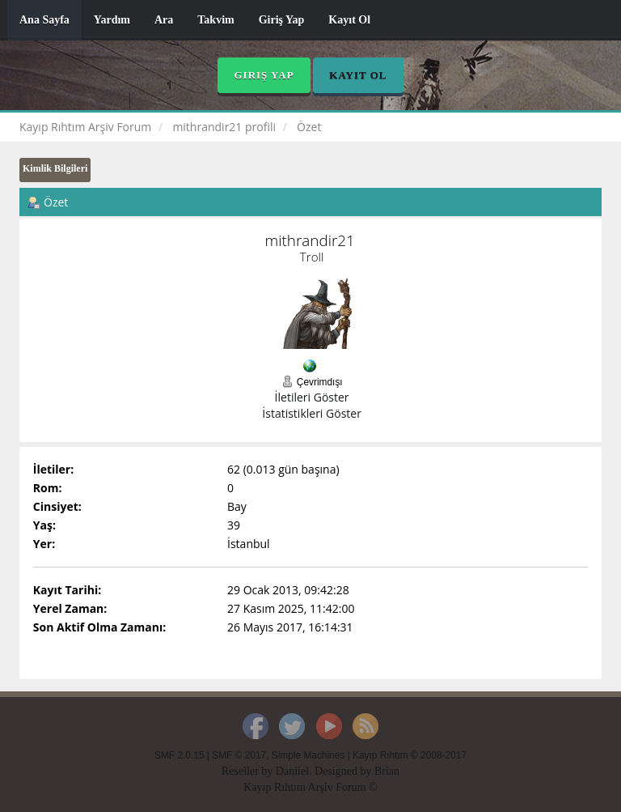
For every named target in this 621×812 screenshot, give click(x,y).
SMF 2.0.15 (179, 755)
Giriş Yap (282, 20)
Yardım (112, 20)
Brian (386, 771)
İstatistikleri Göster (311, 413)
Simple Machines (308, 755)
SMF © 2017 (239, 755)
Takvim (215, 20)
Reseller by (249, 771)
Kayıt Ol (349, 20)
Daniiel (292, 771)
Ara (163, 20)
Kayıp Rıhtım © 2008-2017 (410, 755)
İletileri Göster (312, 397)
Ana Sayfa (44, 20)
